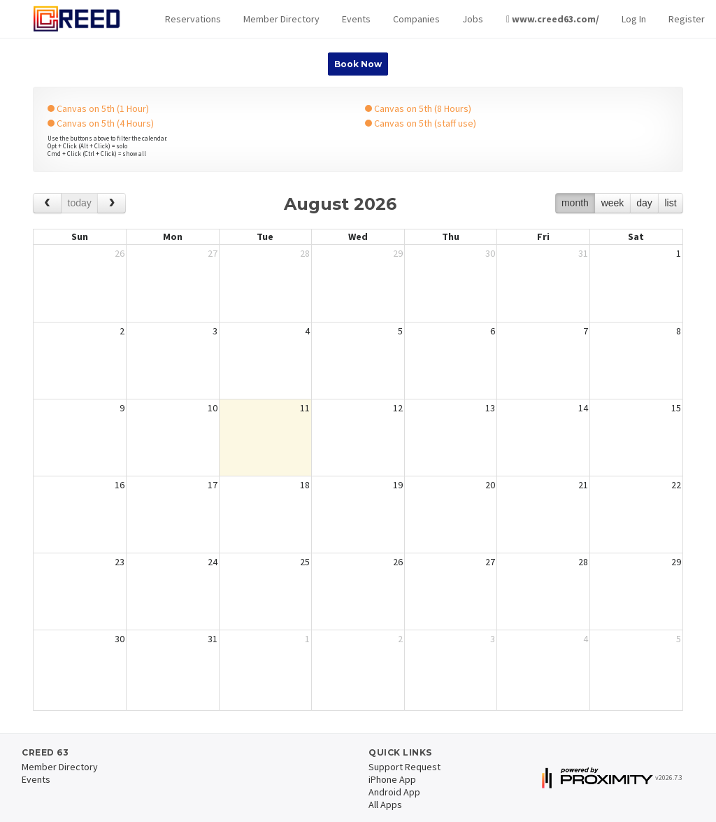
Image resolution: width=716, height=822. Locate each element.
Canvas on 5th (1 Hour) (98, 108)
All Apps (385, 804)
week (612, 202)
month (575, 202)
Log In (634, 19)
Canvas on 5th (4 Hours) (101, 123)
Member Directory (281, 19)
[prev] (47, 203)
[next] (111, 203)
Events (356, 19)
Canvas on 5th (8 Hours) (418, 108)
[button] (193, 19)
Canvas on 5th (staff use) (420, 123)
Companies (416, 19)
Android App (394, 792)
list (670, 202)
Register (686, 19)
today (80, 202)
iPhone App (392, 779)
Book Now (358, 64)
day (644, 202)
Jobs (472, 19)
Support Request (404, 766)
